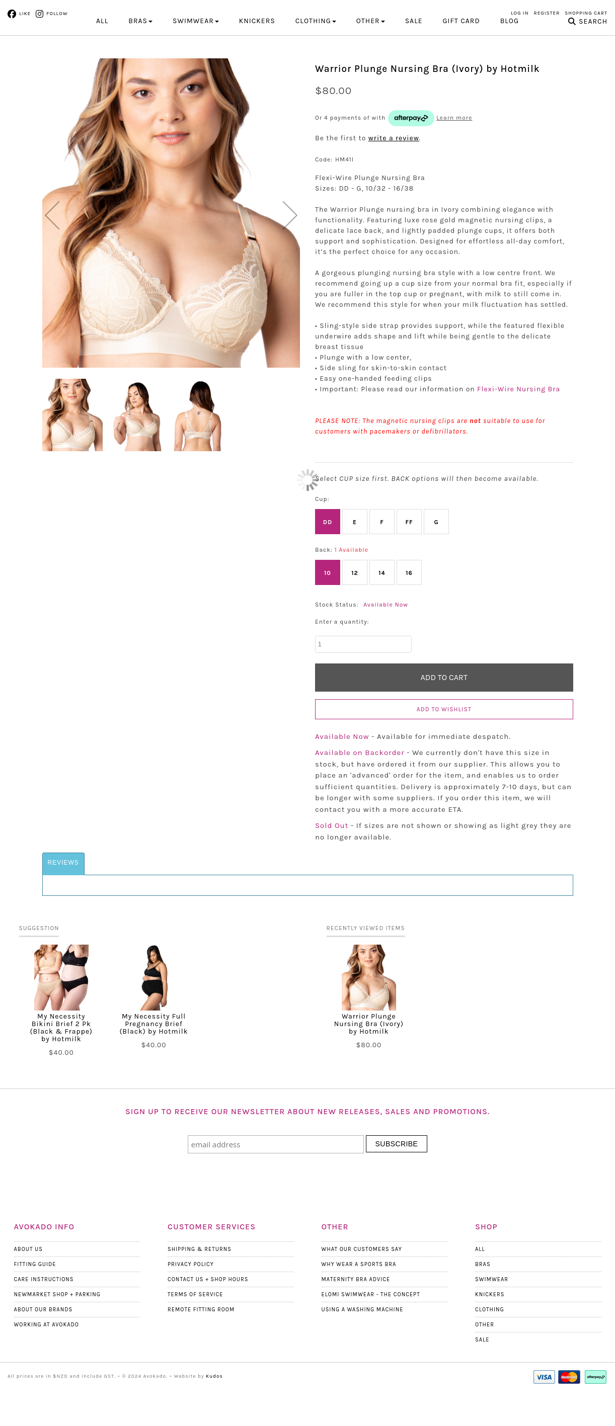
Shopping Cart (586, 13)
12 (354, 616)
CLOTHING (315, 64)
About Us (28, 1292)
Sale (414, 64)
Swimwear (491, 1322)
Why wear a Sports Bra (359, 1307)
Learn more (454, 160)
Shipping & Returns (200, 1292)
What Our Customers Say (362, 1292)
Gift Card (461, 64)
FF (409, 565)
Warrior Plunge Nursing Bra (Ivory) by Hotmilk (369, 1067)
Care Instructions (44, 1322)
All (102, 64)
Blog (509, 64)
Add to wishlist (444, 752)
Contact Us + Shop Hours (208, 1322)
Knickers (489, 1337)
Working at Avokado (46, 1368)
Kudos (214, 1419)
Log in (520, 13)
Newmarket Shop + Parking (57, 1337)
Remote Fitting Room (201, 1353)
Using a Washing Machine (363, 1353)
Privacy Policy (191, 1307)
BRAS (140, 64)
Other (484, 1368)
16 (409, 616)
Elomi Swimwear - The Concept (371, 1337)
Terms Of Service (195, 1337)
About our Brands (43, 1353)
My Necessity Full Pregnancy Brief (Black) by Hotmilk (153, 1067)
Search (593, 64)
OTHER (370, 64)
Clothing (489, 1353)
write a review (393, 181)
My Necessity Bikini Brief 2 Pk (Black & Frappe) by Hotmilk (61, 1070)
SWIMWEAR (196, 64)
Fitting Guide (35, 1307)
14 (381, 616)
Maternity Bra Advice (356, 1322)
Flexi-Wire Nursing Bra (518, 432)
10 (327, 616)
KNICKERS (257, 64)
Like (25, 14)
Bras (483, 1307)
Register (547, 13)
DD (327, 565)
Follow (56, 14)
